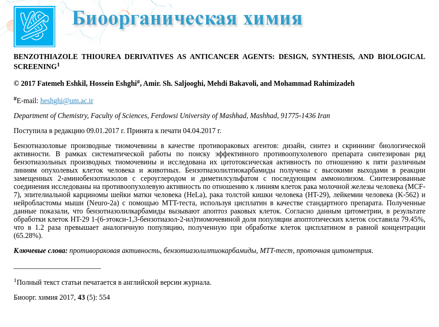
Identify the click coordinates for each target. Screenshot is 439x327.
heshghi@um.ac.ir (67, 100)
